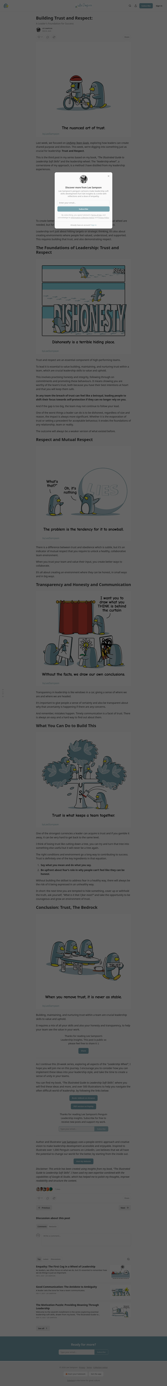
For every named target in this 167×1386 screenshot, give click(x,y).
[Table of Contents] (3, 693)
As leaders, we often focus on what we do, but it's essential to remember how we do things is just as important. (71, 1271)
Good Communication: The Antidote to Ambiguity (66, 1287)
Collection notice (100, 1367)
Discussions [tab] (56, 1259)
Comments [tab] (42, 1226)
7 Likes (57, 1189)
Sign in (159, 5)
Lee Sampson (47, 28)
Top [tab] (39, 1259)
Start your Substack (75, 1374)
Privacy (82, 1367)
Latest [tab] (45, 1259)
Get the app (96, 1374)
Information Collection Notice (82, 217)
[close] (108, 176)
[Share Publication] (135, 5)
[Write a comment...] (86, 1239)
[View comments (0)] (47, 37)
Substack (71, 1380)
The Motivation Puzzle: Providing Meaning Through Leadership (67, 1306)
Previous (44, 1207)
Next (125, 1207)
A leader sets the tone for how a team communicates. (60, 1290)
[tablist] (47, 1226)
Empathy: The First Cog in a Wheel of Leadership (65, 1266)
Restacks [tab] (52, 1226)
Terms (89, 1367)
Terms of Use (96, 215)
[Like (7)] (40, 37)
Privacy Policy (103, 217)
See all (43, 1328)
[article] (83, 1273)
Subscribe (146, 5)
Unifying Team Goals (77, 143)
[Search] (130, 5)
